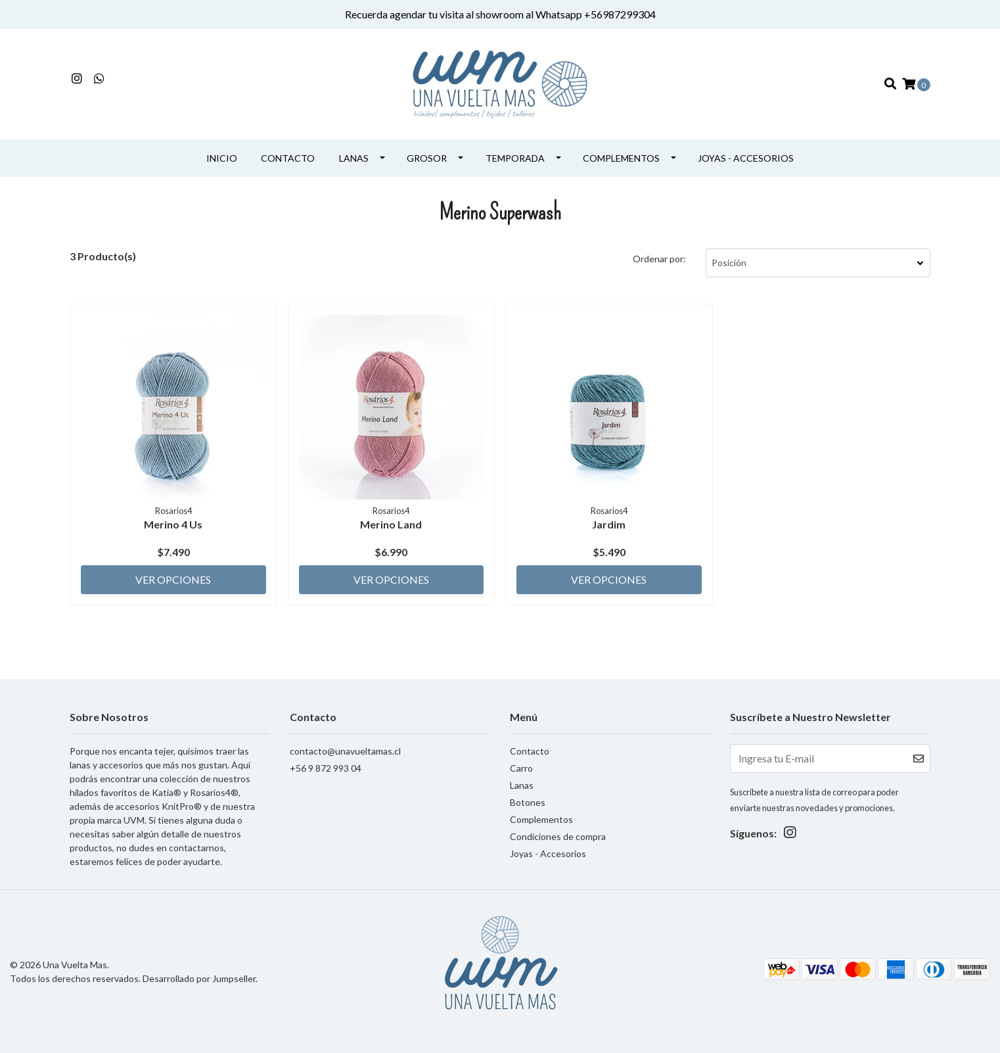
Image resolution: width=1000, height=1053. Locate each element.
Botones (527, 802)
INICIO (221, 158)
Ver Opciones (173, 579)
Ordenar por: (659, 258)
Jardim (608, 524)
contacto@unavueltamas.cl (345, 751)
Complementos (621, 158)
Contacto (288, 158)
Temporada (515, 158)
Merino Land (391, 524)
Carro (521, 768)
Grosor (427, 158)
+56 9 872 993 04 (325, 768)
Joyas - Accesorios (746, 158)
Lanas (354, 158)
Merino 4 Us (173, 524)
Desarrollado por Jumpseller (199, 978)
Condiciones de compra (558, 836)
